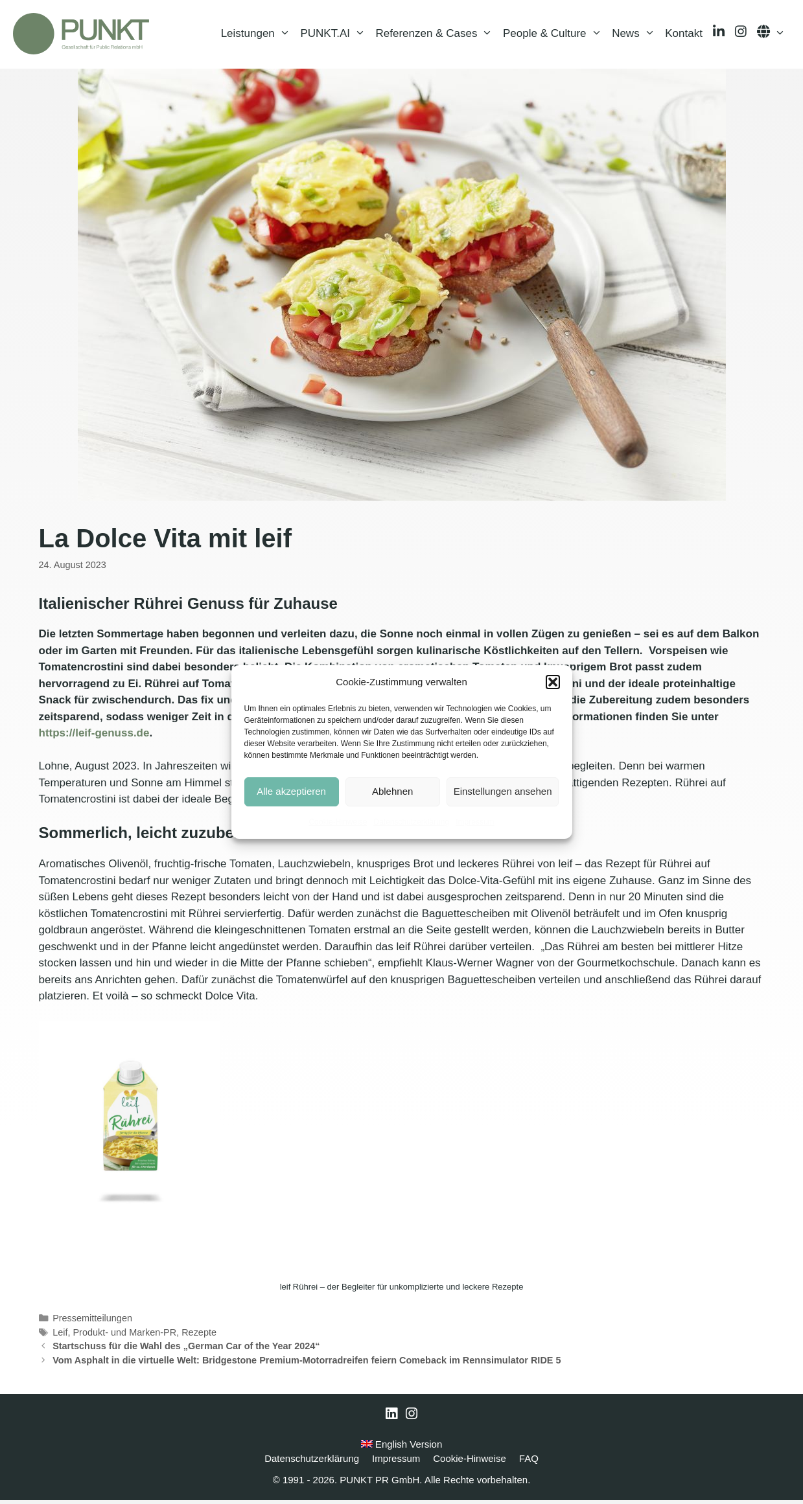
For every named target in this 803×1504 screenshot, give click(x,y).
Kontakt (684, 35)
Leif (59, 1336)
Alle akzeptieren (291, 791)
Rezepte (198, 1336)
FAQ (529, 1462)
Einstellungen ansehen (503, 791)
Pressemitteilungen (92, 1322)
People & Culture (555, 35)
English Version (402, 1447)
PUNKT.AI (335, 35)
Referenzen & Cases (437, 35)
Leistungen (258, 35)
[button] (552, 682)
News (636, 35)
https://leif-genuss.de (94, 737)
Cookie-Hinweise (337, 821)
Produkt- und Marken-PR (124, 1336)
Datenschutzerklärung (411, 821)
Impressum (475, 821)
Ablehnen (392, 791)
